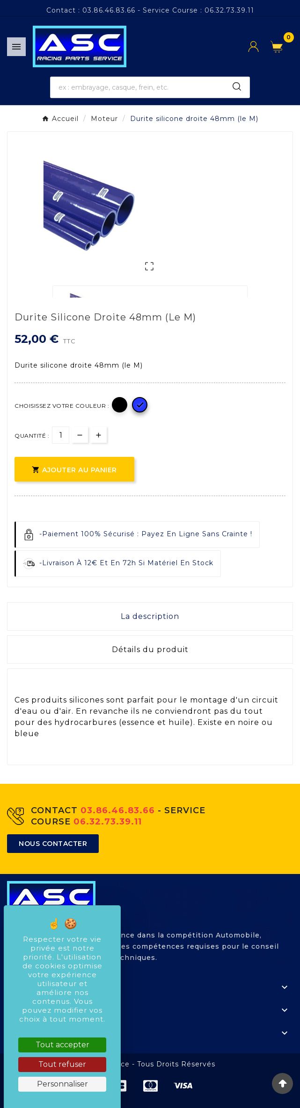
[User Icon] (259, 46)
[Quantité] (60, 435)
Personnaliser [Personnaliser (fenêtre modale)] (62, 1084)
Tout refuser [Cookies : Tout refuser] (62, 1064)
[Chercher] (138, 87)
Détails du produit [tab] (150, 649)
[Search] (236, 86)
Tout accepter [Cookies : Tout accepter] (62, 1044)
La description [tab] (150, 616)
